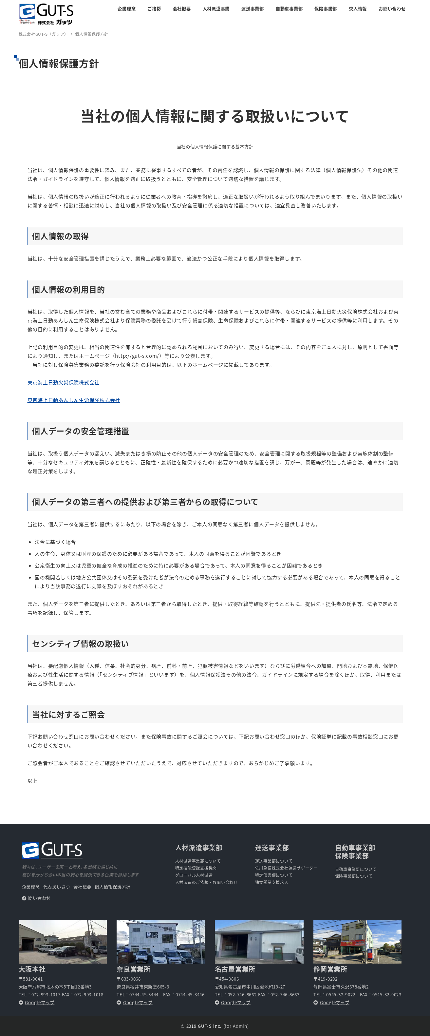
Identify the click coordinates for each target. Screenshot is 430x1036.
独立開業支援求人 (272, 882)
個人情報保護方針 (113, 887)
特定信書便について (274, 875)
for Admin (236, 1026)
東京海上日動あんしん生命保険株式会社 (74, 399)
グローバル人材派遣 (194, 875)
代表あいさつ (56, 887)
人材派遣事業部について (198, 861)
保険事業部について (354, 876)
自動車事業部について (356, 869)
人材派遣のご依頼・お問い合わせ (206, 882)
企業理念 (31, 887)
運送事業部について (274, 861)
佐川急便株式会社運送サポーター (286, 868)
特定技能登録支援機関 (196, 868)
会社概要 (82, 887)
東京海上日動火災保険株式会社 (64, 382)
